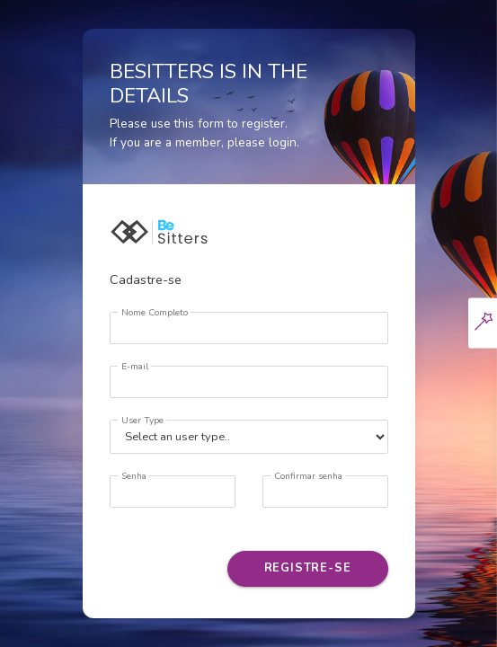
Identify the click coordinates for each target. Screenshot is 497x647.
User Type (142, 420)
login (283, 142)
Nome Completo (154, 312)
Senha (133, 476)
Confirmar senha (308, 476)
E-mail (134, 366)
